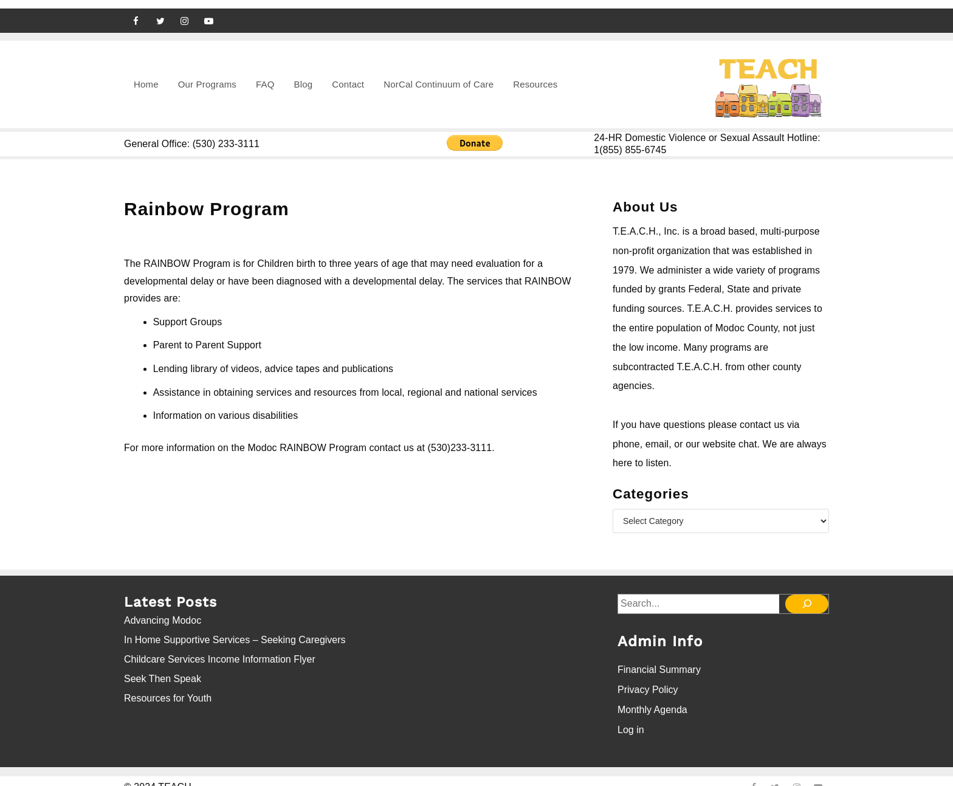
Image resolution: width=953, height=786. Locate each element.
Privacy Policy (648, 679)
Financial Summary (659, 661)
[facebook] (136, 12)
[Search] (808, 596)
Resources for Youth (168, 692)
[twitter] (160, 12)
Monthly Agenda (652, 697)
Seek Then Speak (162, 672)
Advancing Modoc (162, 614)
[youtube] (209, 12)
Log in (631, 716)
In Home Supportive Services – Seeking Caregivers (235, 634)
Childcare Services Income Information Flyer (219, 653)
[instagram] (185, 12)
